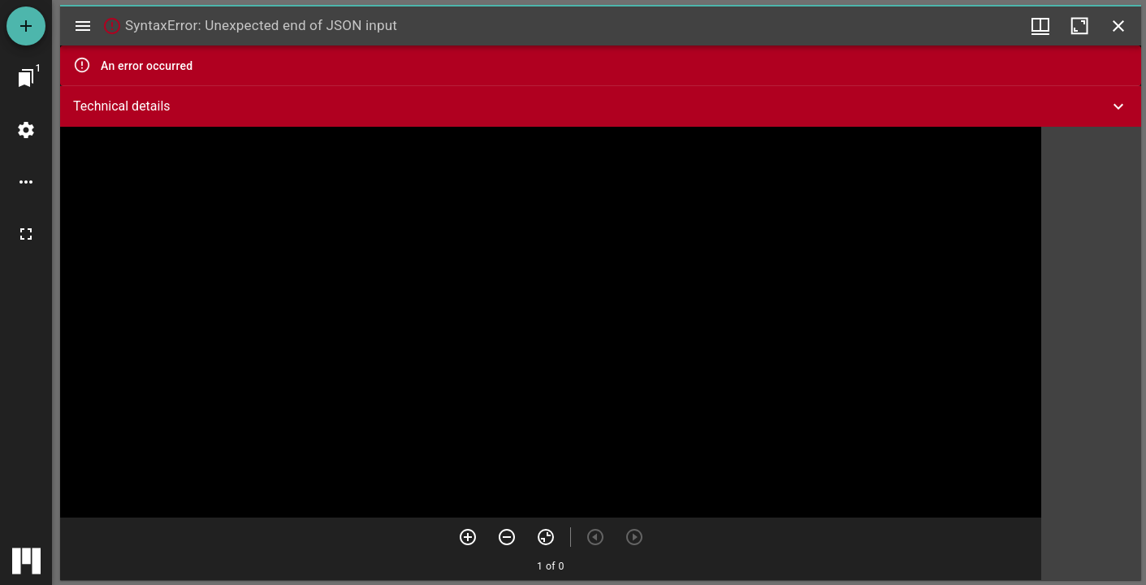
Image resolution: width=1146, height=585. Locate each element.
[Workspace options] (25, 182)
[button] (600, 106)
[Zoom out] (506, 537)
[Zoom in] (467, 537)
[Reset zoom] (545, 537)
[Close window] (1118, 26)
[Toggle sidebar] (82, 26)
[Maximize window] (1079, 26)
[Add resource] (25, 26)
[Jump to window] (25, 78)
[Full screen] (25, 234)
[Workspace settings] (25, 130)
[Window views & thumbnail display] (1040, 26)
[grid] (1091, 353)
